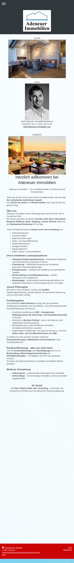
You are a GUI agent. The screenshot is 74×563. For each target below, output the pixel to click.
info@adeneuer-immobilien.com (37, 127)
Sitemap (19, 548)
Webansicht (67, 550)
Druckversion (8, 548)
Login (70, 547)
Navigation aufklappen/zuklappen (37, 4)
